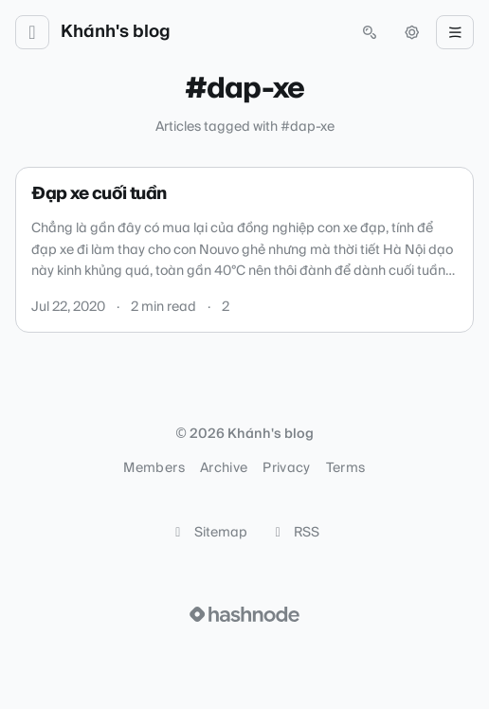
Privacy (286, 468)
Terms (346, 468)
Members (153, 468)
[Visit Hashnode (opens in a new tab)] (244, 614)
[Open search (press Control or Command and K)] (370, 32)
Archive (223, 468)
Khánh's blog (116, 32)
